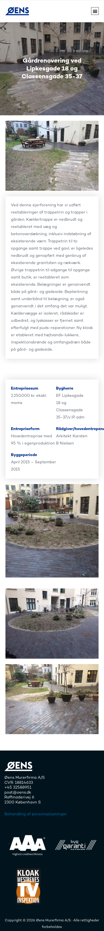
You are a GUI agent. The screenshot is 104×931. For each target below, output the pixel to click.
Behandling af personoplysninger (35, 814)
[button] (95, 11)
